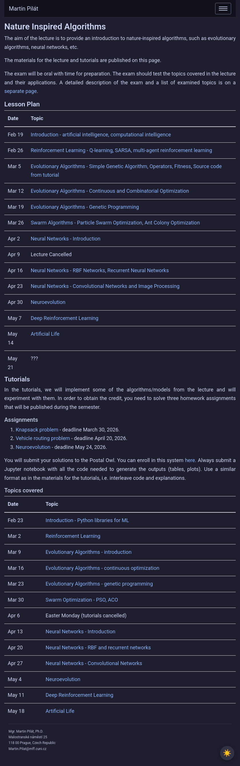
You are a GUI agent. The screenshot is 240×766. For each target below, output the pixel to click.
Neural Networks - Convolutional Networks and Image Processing (105, 286)
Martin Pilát (23, 8)
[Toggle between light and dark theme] (227, 753)
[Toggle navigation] (223, 8)
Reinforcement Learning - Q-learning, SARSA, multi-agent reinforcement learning (121, 150)
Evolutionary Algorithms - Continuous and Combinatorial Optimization (110, 191)
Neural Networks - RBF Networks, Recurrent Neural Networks (100, 270)
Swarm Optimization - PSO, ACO (82, 600)
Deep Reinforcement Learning (64, 318)
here (190, 460)
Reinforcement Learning (73, 536)
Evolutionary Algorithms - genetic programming (99, 584)
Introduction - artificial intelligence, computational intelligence (101, 135)
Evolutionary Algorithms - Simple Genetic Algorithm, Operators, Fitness (111, 166)
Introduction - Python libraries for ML (87, 520)
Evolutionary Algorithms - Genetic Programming (85, 207)
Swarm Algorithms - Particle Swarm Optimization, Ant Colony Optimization (115, 223)
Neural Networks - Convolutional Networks (94, 663)
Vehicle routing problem (43, 438)
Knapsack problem (37, 430)
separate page (20, 91)
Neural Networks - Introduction (65, 239)
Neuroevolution (48, 302)
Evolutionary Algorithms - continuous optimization (102, 568)
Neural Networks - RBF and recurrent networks (98, 647)
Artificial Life (45, 334)
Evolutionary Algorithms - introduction (89, 552)
